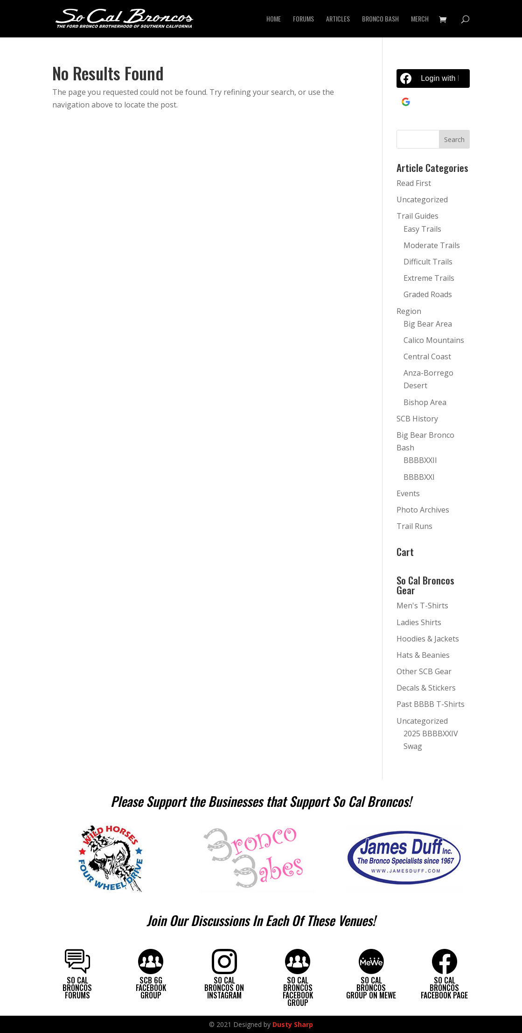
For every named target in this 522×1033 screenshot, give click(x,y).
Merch (420, 19)
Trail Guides (417, 216)
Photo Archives (423, 510)
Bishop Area (425, 402)
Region (409, 311)
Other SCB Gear (424, 671)
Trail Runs (414, 526)
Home (273, 19)
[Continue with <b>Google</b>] (433, 102)
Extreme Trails (429, 278)
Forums (303, 19)
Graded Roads (428, 294)
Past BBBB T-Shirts (431, 704)
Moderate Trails (432, 245)
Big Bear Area (428, 324)
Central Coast (427, 356)
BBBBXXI (419, 477)
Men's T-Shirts (422, 605)
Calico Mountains (434, 340)
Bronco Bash (380, 19)
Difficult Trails (428, 261)
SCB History (417, 418)
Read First (414, 183)
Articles (338, 19)
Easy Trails (422, 229)
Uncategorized (422, 199)
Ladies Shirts (419, 622)
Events (408, 493)
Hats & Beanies (423, 655)
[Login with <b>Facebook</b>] (433, 78)
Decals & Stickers (426, 688)
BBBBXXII (420, 460)
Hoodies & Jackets (428, 639)
